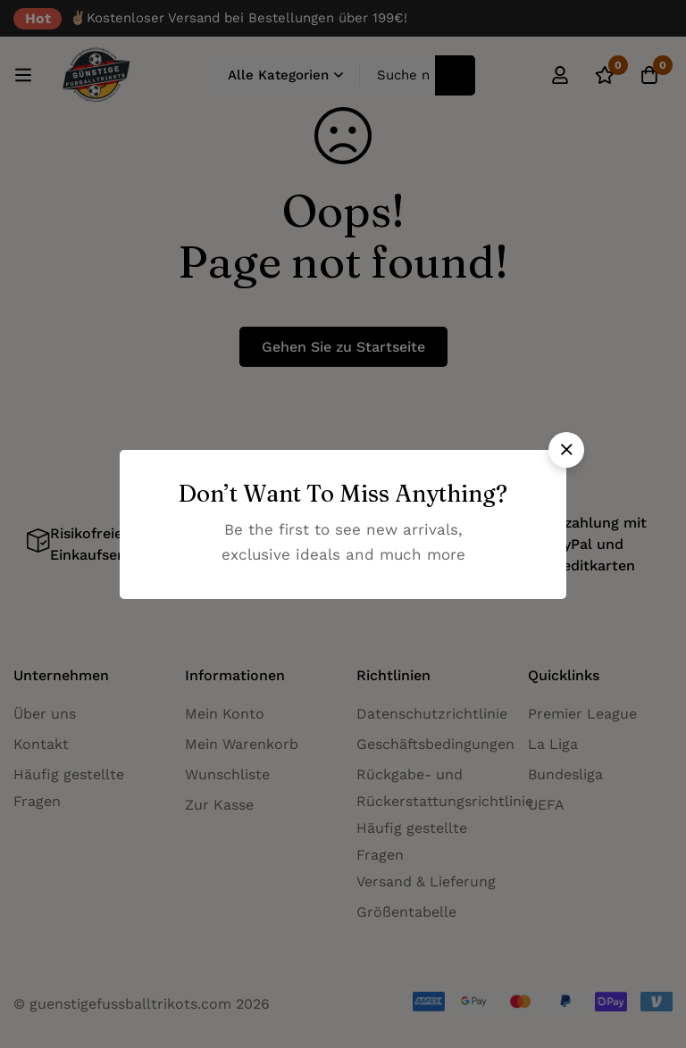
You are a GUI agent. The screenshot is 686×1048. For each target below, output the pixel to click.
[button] (566, 450)
